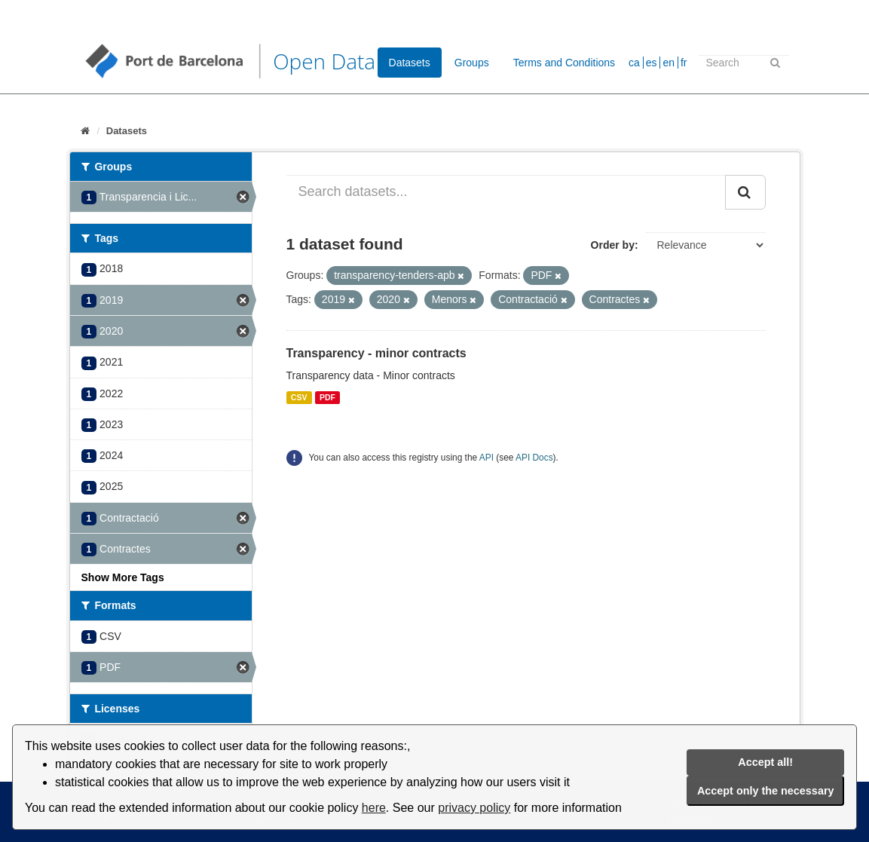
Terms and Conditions (564, 63)
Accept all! (765, 762)
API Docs (534, 457)
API (486, 457)
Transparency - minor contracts (376, 353)
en (668, 63)
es (651, 63)
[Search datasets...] (506, 192)
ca (634, 63)
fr (684, 63)
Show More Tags (122, 577)
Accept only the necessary (765, 791)
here (374, 807)
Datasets (409, 63)
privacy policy (474, 807)
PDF (327, 397)
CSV (299, 397)
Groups (471, 63)
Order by (613, 245)
